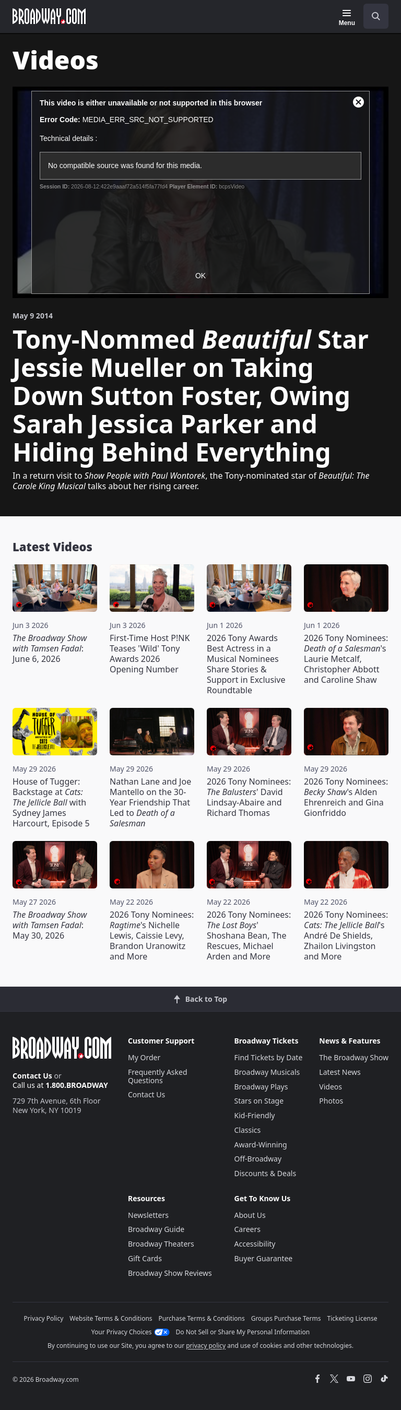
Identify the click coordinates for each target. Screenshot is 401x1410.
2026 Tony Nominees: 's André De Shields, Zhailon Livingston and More (346, 935)
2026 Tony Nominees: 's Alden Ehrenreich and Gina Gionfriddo (346, 797)
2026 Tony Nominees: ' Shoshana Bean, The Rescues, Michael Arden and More (249, 935)
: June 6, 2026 (50, 648)
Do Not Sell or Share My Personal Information (243, 1332)
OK (200, 275)
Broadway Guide (156, 1229)
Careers (247, 1229)
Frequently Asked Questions (157, 1076)
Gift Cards (145, 1258)
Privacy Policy (44, 1318)
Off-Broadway (258, 1159)
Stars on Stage (259, 1101)
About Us (250, 1215)
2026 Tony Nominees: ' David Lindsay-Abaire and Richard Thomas (249, 797)
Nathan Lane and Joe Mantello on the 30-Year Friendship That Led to (150, 802)
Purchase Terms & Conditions (202, 1318)
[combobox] (371, 16)
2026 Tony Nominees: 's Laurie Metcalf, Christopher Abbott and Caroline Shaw (346, 658)
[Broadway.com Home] (49, 16)
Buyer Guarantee (263, 1258)
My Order (144, 1057)
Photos (331, 1101)
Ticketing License (352, 1318)
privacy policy (206, 1345)
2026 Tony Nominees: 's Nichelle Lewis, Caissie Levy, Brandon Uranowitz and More (152, 935)
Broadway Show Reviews (170, 1273)
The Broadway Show (353, 1057)
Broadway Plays (261, 1087)
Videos (330, 1087)
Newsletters (148, 1215)
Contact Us (32, 1076)
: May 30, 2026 (50, 925)
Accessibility (255, 1244)
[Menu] (347, 18)
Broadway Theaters (161, 1244)
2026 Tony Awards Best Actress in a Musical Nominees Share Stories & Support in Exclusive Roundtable (246, 664)
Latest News (340, 1072)
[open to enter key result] (375, 16)
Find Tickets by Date (268, 1057)
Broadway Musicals (267, 1072)
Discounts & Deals (265, 1173)
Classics (247, 1130)
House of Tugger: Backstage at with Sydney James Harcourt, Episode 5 (51, 802)
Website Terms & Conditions (110, 1318)
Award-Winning (260, 1145)
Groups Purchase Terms (286, 1318)
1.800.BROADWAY (76, 1085)
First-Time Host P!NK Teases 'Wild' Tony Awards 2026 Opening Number (150, 653)
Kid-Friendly (254, 1115)
